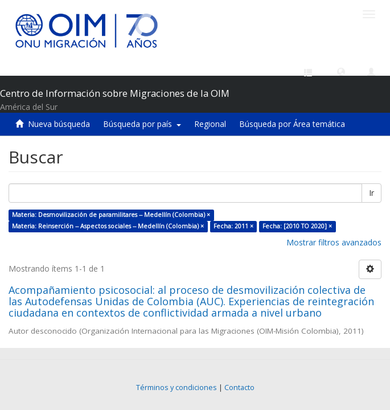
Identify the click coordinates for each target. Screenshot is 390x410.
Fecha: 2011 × (233, 226)
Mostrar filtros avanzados (333, 242)
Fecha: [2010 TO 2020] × (297, 226)
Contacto (239, 387)
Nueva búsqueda (59, 123)
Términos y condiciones (176, 387)
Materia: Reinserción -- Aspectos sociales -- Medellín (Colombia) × (108, 226)
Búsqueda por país (142, 123)
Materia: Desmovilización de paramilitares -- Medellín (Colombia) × (111, 215)
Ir (371, 192)
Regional (210, 123)
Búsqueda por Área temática (292, 123)
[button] (341, 71)
